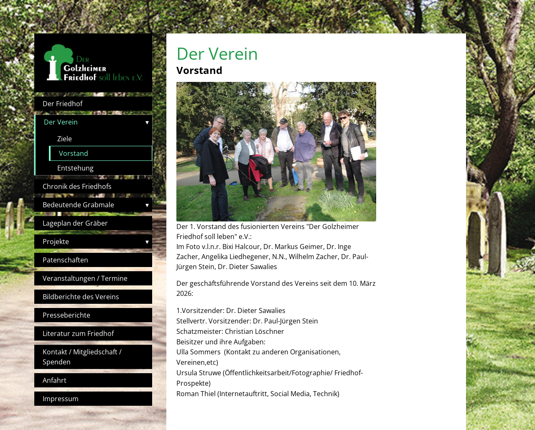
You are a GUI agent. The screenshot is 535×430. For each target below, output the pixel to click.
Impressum (61, 398)
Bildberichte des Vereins (81, 296)
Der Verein (61, 122)
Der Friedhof (62, 103)
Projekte (56, 241)
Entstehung (75, 168)
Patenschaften (65, 260)
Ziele (64, 138)
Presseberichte (66, 315)
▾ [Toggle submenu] (147, 122)
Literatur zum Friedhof (78, 333)
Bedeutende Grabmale (78, 204)
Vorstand (73, 153)
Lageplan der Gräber (75, 223)
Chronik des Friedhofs (77, 186)
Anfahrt (54, 380)
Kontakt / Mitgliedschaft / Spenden (82, 356)
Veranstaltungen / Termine (85, 278)
